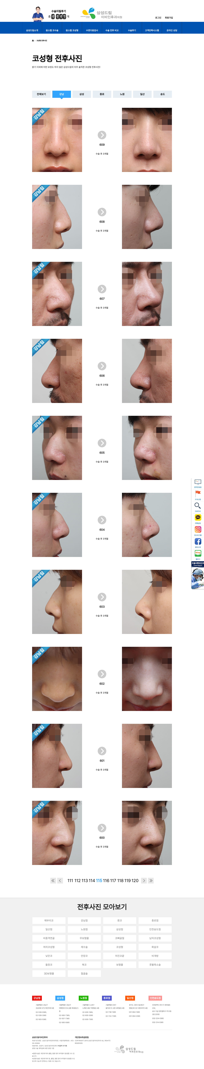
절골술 (84, 973)
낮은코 (49, 955)
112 (77, 880)
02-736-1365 (111, 1012)
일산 (142, 94)
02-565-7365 (64, 1015)
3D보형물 (49, 973)
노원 (122, 94)
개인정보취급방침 (82, 1037)
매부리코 (48, 920)
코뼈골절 (119, 938)
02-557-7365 (64, 1019)
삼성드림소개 (32, 30)
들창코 (49, 964)
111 (70, 880)
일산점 (49, 929)
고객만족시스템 (152, 30)
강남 (61, 94)
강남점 (84, 920)
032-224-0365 (158, 1018)
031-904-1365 (134, 1012)
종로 (102, 94)
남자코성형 (155, 938)
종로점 (155, 920)
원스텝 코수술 (52, 30)
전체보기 (41, 94)
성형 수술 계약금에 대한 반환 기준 (43, 1048)
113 (84, 880)
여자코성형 (49, 947)
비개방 (155, 955)
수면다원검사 (92, 30)
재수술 (84, 947)
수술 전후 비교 (112, 30)
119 (127, 880)
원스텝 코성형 (72, 30)
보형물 (119, 964)
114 (91, 880)
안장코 (84, 955)
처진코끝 (119, 955)
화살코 (155, 947)
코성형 (119, 947)
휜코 (119, 920)
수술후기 (132, 30)
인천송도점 (155, 929)
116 (106, 880)
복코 (84, 964)
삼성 (81, 94)
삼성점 (119, 929)
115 (99, 880)
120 (134, 880)
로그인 (158, 17)
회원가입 (169, 17)
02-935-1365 (87, 1012)
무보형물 (84, 938)
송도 (162, 94)
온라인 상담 (172, 30)
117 (113, 880)
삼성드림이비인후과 (40, 1037)
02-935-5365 (87, 1015)
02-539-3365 (41, 1015)
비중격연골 (49, 938)
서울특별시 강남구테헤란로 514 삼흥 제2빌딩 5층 (68, 1008)
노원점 (84, 929)
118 (120, 880)
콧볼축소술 (155, 964)
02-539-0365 (41, 1012)
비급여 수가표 (62, 1046)
